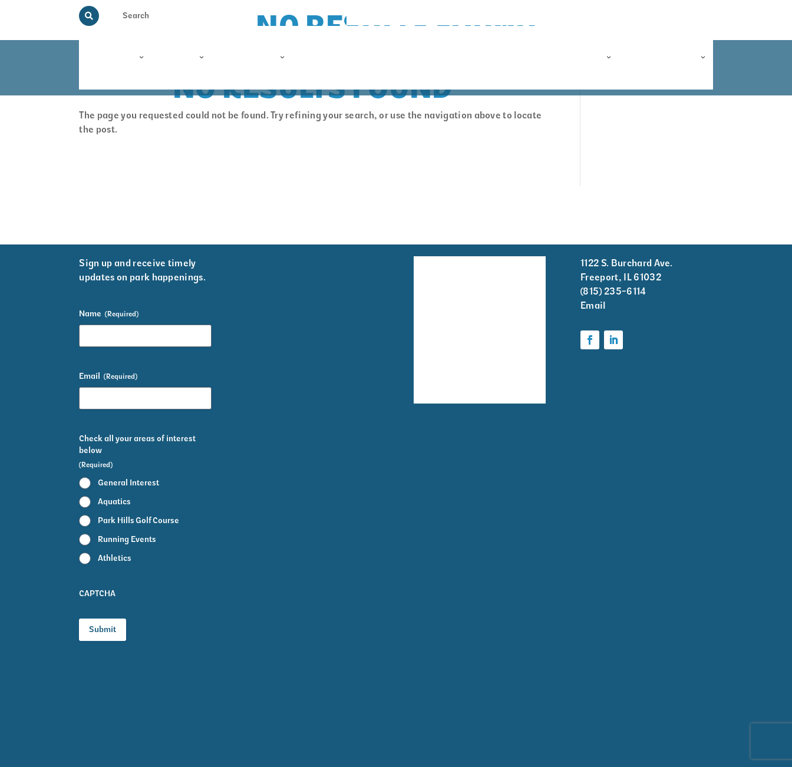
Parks (182, 57)
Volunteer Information (517, 272)
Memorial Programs (506, 15)
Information (666, 57)
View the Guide (580, 15)
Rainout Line (640, 15)
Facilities (252, 57)
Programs (111, 57)
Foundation (575, 57)
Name (108, 314)
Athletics (114, 558)
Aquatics (114, 502)
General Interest (128, 483)
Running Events (127, 539)
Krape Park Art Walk (515, 311)
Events (506, 57)
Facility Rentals (430, 272)
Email (108, 376)
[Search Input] (145, 15)
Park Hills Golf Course (138, 520)
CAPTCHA (97, 594)
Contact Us (693, 15)
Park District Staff (430, 342)
